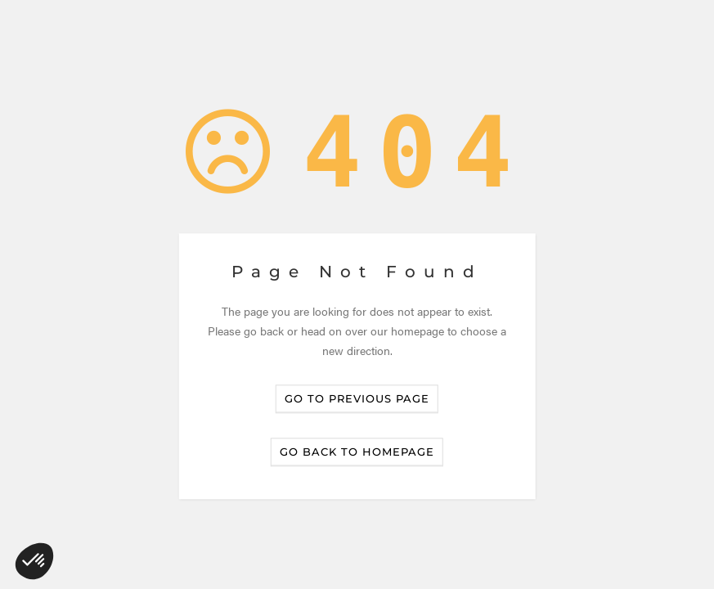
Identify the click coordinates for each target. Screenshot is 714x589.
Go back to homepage (357, 452)
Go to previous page (357, 399)
